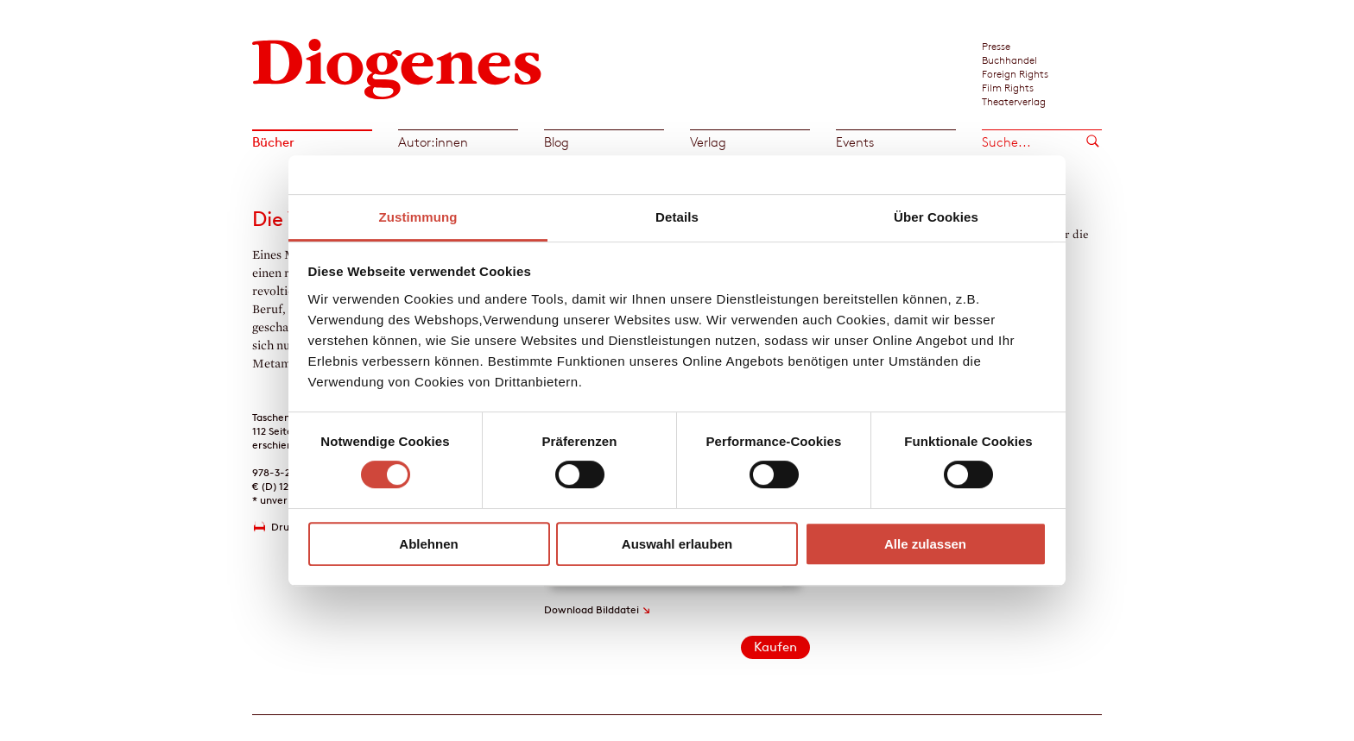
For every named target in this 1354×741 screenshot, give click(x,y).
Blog (556, 142)
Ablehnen (428, 544)
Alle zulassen (925, 544)
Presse (996, 46)
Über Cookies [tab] (936, 217)
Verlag (708, 142)
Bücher (273, 142)
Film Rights (1008, 87)
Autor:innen (433, 142)
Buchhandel (1009, 59)
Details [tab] (677, 217)
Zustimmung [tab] (418, 217)
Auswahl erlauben (677, 544)
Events (855, 142)
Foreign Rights (1015, 73)
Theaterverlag (1014, 101)
